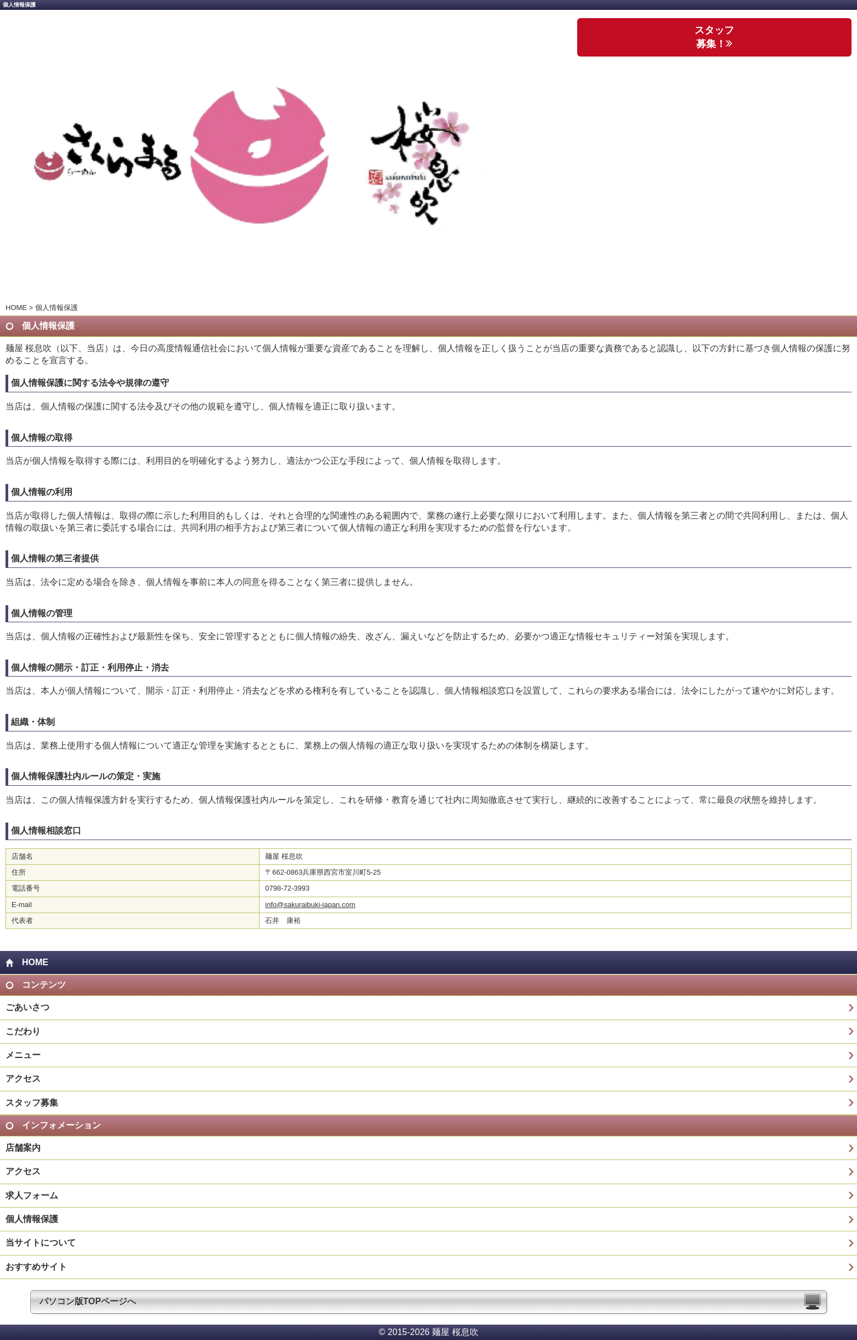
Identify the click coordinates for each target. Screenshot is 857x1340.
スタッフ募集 (31, 1102)
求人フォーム (31, 1195)
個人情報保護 (31, 1219)
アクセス (23, 1078)
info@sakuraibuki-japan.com (310, 904)
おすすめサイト (36, 1266)
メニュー (23, 1055)
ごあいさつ (27, 1007)
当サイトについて (40, 1242)
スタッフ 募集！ (714, 37)
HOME (16, 307)
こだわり (23, 1031)
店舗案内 (23, 1147)
